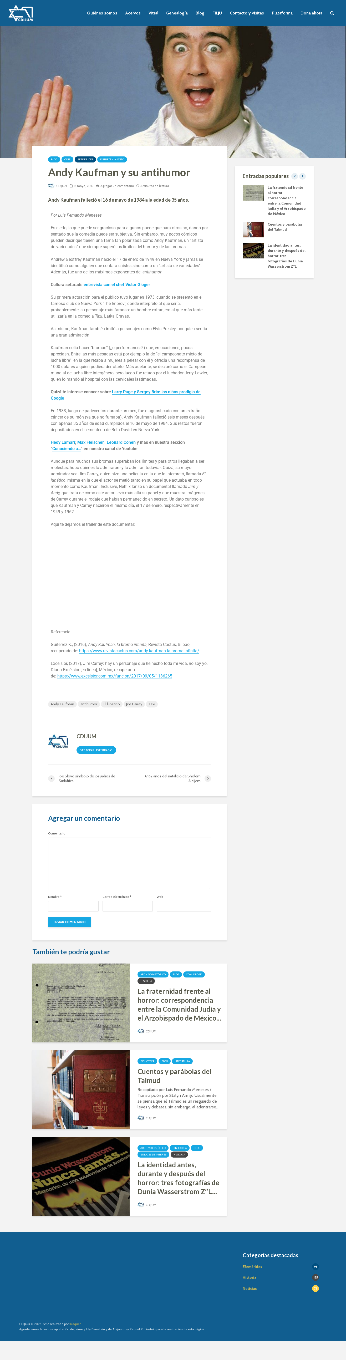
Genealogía (177, 13)
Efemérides (85, 159)
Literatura (182, 1061)
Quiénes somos (102, 13)
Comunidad (194, 974)
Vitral (153, 13)
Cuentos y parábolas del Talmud (174, 1075)
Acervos (133, 13)
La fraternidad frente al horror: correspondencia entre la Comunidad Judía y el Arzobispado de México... (179, 1004)
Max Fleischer (90, 442)
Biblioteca (147, 1061)
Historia (146, 981)
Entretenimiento (112, 159)
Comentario (56, 833)
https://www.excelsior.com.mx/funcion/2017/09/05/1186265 (114, 676)
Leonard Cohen (121, 442)
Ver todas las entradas (96, 750)
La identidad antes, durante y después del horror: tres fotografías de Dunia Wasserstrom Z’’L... (178, 1178)
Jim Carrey (134, 704)
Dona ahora (311, 13)
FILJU (217, 13)
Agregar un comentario (117, 186)
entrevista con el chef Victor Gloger (117, 284)
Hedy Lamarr (63, 442)
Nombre (55, 896)
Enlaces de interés (153, 1154)
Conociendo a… (66, 448)
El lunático (112, 704)
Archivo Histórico (153, 974)
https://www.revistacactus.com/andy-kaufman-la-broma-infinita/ (139, 650)
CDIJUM (57, 186)
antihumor (88, 704)
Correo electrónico (117, 896)
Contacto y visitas (247, 13)
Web (160, 896)
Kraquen (75, 1343)
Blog (200, 13)
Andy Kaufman (62, 704)
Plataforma (282, 13)
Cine (67, 159)
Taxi (152, 704)
